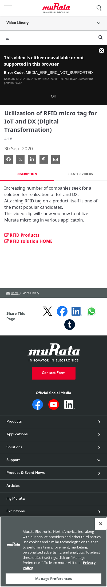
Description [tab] (27, 174)
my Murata (15, 499)
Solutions (14, 447)
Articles (13, 486)
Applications (17, 434)
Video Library (30, 293)
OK (53, 96)
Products (14, 422)
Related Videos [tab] (80, 174)
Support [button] (13, 460)
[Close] (100, 524)
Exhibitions (15, 511)
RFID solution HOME (28, 241)
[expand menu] (8, 38)
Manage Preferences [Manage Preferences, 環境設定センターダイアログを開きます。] (53, 578)
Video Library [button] (17, 23)
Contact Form (53, 373)
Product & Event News (25, 473)
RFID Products (21, 235)
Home (12, 293)
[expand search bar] (100, 35)
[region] (53, 551)
